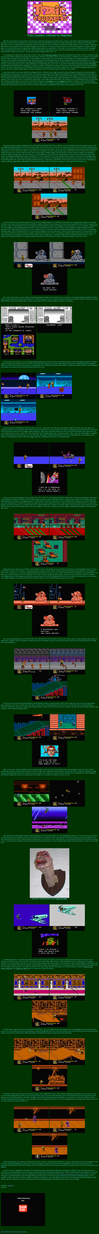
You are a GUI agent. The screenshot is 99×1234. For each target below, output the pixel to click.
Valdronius (10, 1185)
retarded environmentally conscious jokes (71, 1174)
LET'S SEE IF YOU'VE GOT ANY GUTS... (14, 1231)
